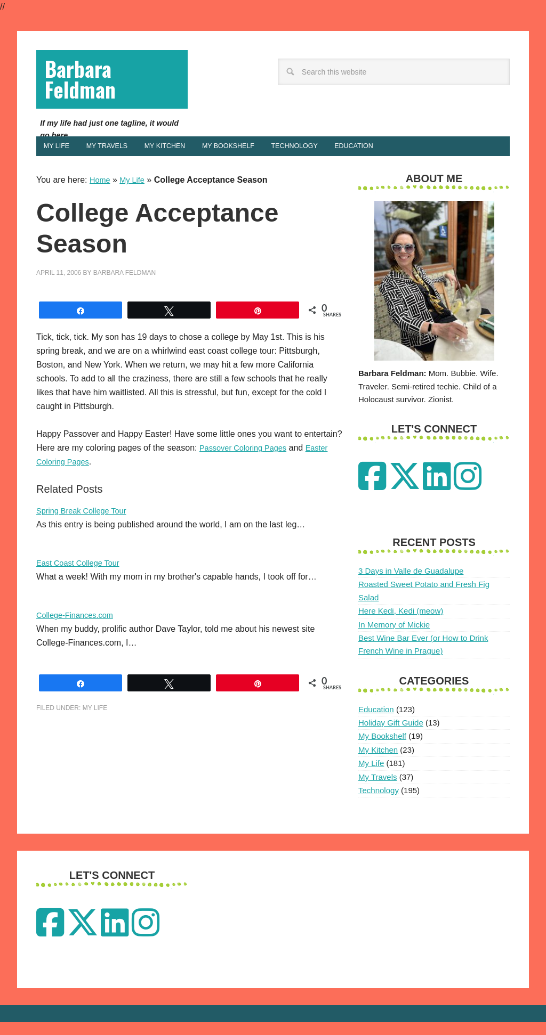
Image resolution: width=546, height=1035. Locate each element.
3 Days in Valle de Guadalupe (410, 584)
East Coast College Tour (82, 576)
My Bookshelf (382, 749)
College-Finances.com (78, 628)
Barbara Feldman (88, 84)
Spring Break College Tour (85, 523)
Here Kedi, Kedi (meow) (400, 624)
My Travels (377, 789)
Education (376, 722)
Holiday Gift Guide (390, 735)
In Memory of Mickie (394, 637)
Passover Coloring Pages (247, 461)
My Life (135, 193)
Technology (378, 803)
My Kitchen (378, 762)
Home (101, 193)
